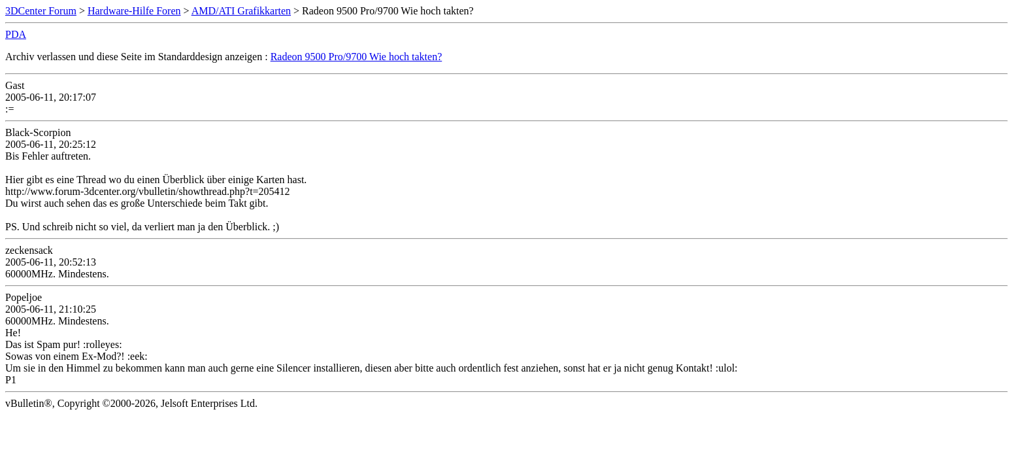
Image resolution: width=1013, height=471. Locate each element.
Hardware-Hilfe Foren (134, 10)
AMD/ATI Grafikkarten (241, 10)
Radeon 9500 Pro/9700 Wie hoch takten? (356, 56)
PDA (15, 34)
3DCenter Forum (40, 10)
